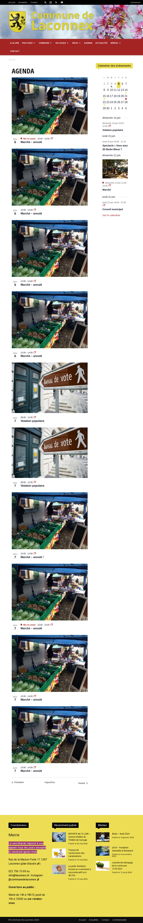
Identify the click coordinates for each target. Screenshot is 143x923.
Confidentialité (119, 919)
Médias (116, 43)
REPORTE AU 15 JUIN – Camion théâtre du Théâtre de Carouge (79, 837)
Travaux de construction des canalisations (76, 853)
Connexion (135, 2)
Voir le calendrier (111, 215)
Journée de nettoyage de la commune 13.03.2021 (122, 865)
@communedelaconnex (24, 879)
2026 (36, 919)
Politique (28, 43)
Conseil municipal (112, 209)
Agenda (88, 43)
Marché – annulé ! (32, 557)
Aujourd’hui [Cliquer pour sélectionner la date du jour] (49, 782)
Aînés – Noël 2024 (120, 834)
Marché (106, 189)
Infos (76, 43)
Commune (45, 43)
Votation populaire (32, 420)
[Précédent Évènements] (18, 782)
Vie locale (62, 43)
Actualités (22, 2)
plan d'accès (30, 863)
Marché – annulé (31, 142)
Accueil (12, 2)
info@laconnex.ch (19, 875)
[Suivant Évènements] (83, 783)
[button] (45, 2)
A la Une (14, 43)
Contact (34, 2)
